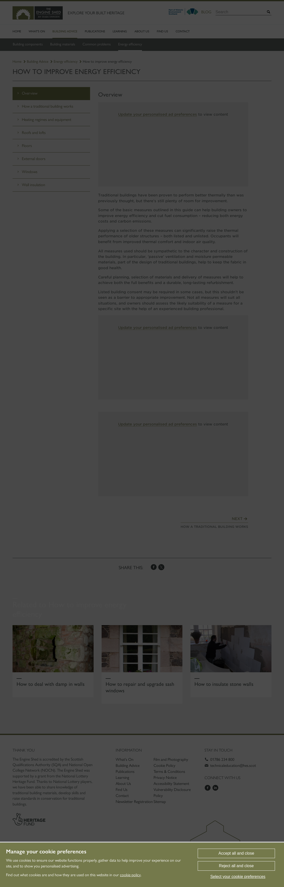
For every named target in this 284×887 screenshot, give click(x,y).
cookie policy (130, 874)
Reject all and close (236, 866)
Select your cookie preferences (237, 876)
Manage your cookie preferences (46, 852)
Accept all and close (236, 853)
